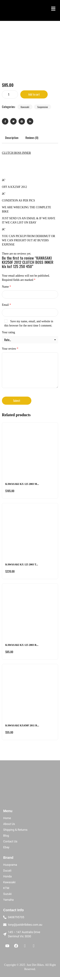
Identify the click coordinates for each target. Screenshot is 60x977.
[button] (53, 8)
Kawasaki (25, 107)
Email (6, 304)
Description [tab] (11, 138)
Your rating (8, 332)
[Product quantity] (10, 94)
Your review (10, 348)
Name (6, 286)
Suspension (42, 107)
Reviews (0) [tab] (31, 138)
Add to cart (34, 94)
